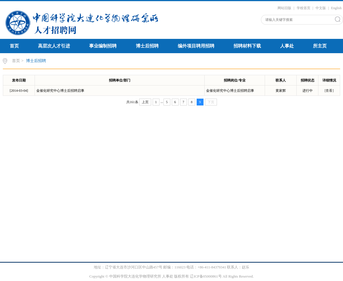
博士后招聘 (147, 45)
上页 (145, 102)
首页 (14, 45)
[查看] (329, 91)
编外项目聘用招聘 (196, 45)
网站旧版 (284, 8)
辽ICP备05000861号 (206, 276)
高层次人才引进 (54, 45)
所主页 (320, 45)
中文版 (321, 8)
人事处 (287, 45)
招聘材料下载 (247, 45)
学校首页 (303, 8)
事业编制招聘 (103, 45)
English (336, 8)
